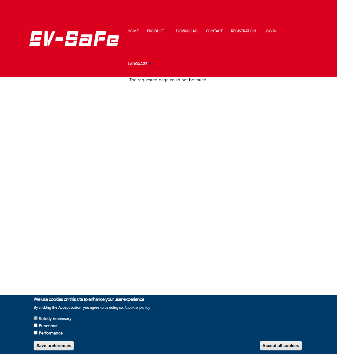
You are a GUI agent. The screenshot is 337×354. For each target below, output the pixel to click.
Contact (214, 31)
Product (155, 31)
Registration (243, 31)
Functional (48, 327)
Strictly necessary (55, 320)
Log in (270, 31)
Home (133, 31)
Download (186, 31)
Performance (51, 334)
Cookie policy (137, 308)
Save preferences (53, 347)
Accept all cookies (281, 347)
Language (137, 64)
